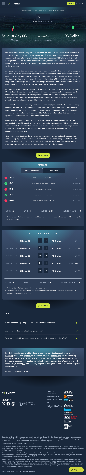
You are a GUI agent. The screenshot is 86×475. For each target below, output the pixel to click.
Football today (11, 352)
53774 (10, 438)
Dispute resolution (54, 398)
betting (8, 355)
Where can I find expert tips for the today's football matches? (30, 323)
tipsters (27, 355)
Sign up (71, 3)
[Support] (76, 469)
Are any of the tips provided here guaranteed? (24, 330)
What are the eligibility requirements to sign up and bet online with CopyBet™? (36, 337)
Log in (80, 3)
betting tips (56, 355)
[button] (4, 4)
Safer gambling (53, 395)
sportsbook (20, 370)
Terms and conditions (51, 391)
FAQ (48, 401)
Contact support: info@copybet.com (54, 405)
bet (23, 363)
